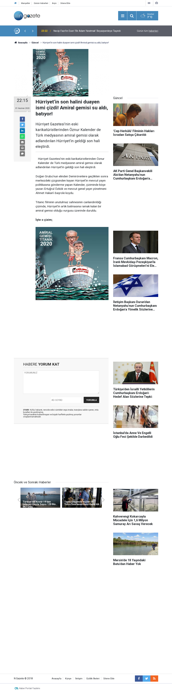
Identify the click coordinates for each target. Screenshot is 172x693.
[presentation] (25, 31)
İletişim (78, 678)
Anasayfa (56, 678)
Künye (68, 678)
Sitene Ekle (65, 3)
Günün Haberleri (41, 3)
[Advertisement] (61, 331)
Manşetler (25, 3)
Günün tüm (147, 30)
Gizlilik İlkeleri (93, 678)
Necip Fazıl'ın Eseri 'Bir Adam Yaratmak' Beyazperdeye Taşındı (87, 30)
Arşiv (54, 3)
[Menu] (122, 16)
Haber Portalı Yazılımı (29, 688)
